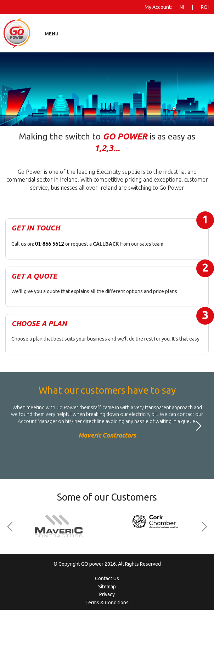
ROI (205, 7)
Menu (51, 33)
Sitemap (107, 586)
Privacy (107, 594)
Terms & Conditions (107, 602)
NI (182, 7)
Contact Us (107, 578)
